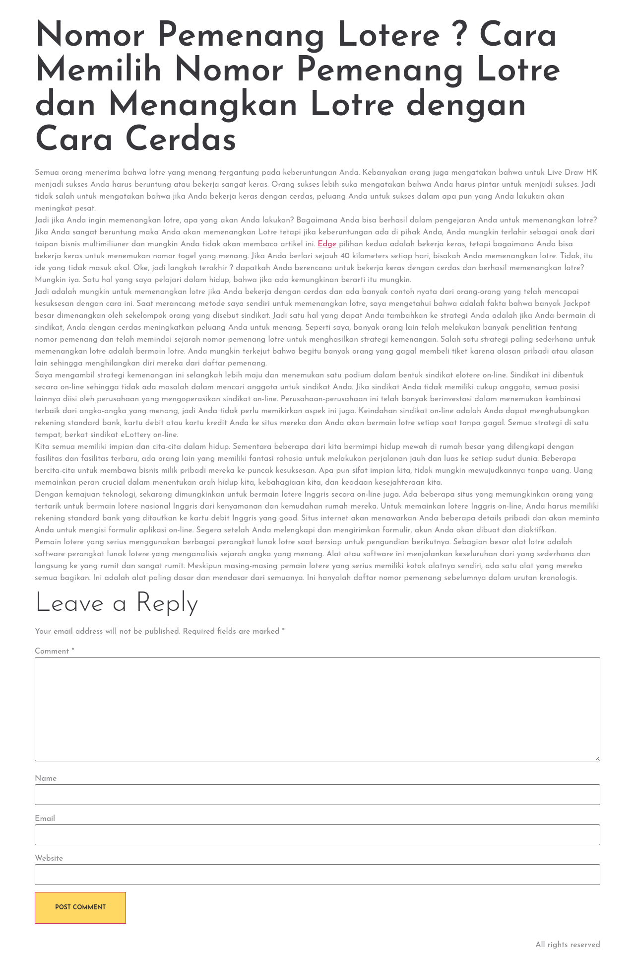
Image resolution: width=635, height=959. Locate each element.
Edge (327, 244)
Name (46, 779)
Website (49, 859)
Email (45, 819)
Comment (54, 652)
